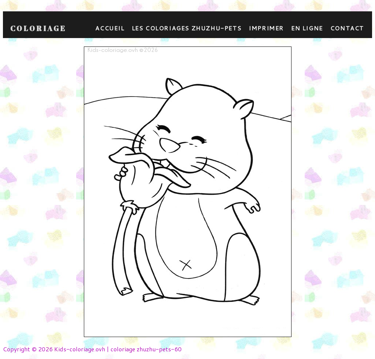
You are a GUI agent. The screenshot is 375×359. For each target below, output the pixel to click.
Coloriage (38, 29)
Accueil (109, 28)
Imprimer (266, 28)
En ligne (307, 28)
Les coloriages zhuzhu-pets (187, 28)
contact (347, 28)
